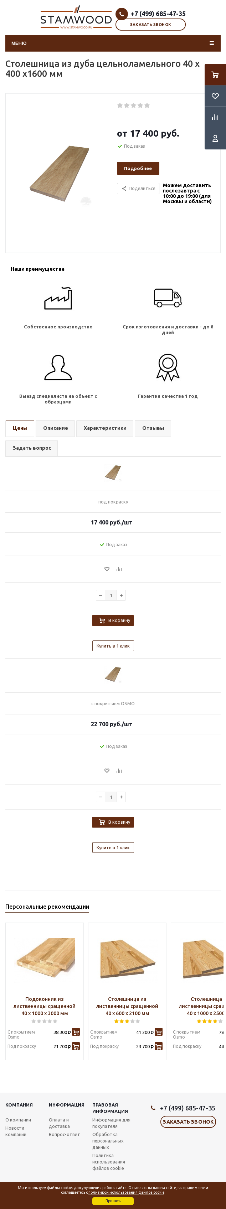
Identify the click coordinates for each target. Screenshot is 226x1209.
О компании (18, 1119)
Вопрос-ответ (64, 1134)
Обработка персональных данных (108, 1141)
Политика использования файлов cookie (108, 1162)
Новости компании (15, 1131)
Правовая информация (110, 1108)
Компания (19, 1104)
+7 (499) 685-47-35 (158, 13)
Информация (66, 1104)
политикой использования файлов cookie (126, 1192)
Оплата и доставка (59, 1123)
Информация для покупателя (111, 1123)
